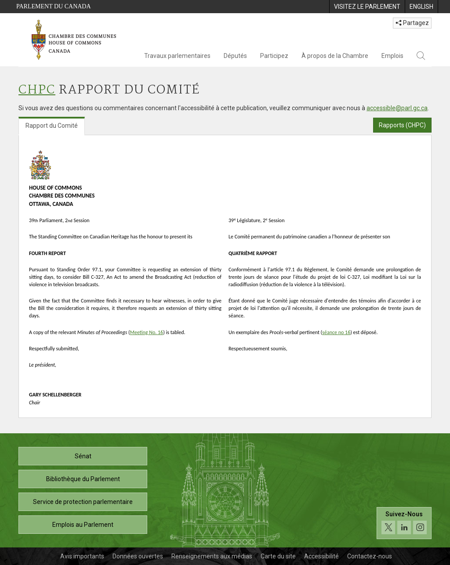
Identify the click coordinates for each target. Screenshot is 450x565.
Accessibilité (321, 556)
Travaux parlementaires (177, 55)
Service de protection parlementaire (83, 501)
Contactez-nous (369, 556)
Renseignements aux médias (211, 556)
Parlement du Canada (53, 6)
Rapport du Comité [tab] (51, 125)
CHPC (36, 90)
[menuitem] (367, 6)
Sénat (83, 456)
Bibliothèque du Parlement (83, 478)
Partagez (412, 22)
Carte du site (278, 556)
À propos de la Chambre (334, 55)
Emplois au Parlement (82, 524)
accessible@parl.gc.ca (397, 108)
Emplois (392, 55)
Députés (235, 55)
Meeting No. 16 (146, 332)
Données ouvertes (137, 556)
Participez (274, 55)
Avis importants (82, 556)
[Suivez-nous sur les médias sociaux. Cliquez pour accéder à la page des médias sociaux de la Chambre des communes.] (404, 523)
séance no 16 (336, 332)
